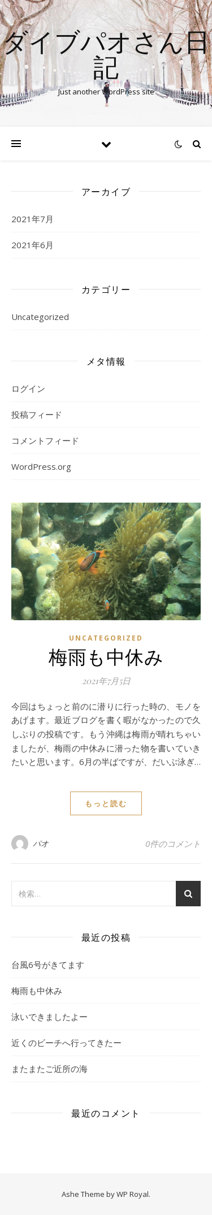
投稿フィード (36, 414)
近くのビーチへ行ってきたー (66, 1042)
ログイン (28, 388)
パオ (41, 843)
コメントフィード (45, 440)
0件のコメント (173, 843)
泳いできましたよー (49, 1016)
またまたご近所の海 (49, 1068)
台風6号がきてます (47, 964)
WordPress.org (41, 466)
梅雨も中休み (106, 655)
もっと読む (106, 803)
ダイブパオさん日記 (106, 53)
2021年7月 (32, 218)
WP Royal (132, 1194)
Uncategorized (40, 316)
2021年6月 (32, 244)
